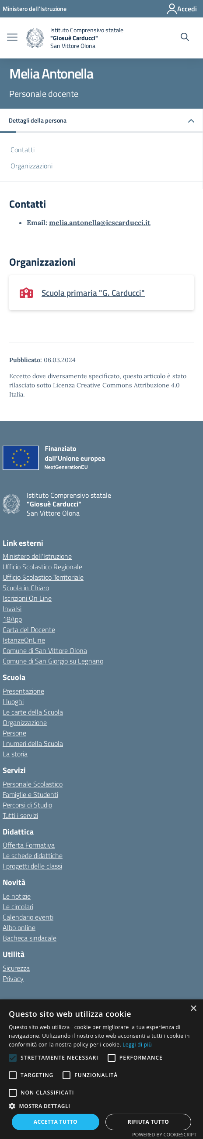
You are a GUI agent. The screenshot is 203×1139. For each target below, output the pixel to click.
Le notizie (17, 896)
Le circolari (18, 906)
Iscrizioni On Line (27, 598)
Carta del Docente (29, 629)
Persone (14, 733)
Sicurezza (16, 968)
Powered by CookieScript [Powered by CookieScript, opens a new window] (164, 1134)
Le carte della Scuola (33, 712)
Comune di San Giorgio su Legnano (53, 661)
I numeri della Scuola (33, 743)
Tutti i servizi (20, 815)
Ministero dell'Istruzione (37, 556)
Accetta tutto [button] (55, 1121)
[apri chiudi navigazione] (12, 38)
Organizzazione (25, 722)
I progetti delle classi (32, 866)
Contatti (22, 149)
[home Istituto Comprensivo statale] (74, 38)
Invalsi (12, 608)
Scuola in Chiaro (26, 587)
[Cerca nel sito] (185, 38)
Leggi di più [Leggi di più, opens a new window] (137, 1044)
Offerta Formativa (29, 845)
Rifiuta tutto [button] (148, 1121)
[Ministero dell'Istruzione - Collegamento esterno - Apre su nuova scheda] (34, 8)
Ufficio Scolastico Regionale (42, 566)
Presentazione (23, 691)
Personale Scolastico (33, 784)
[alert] (101, 1069)
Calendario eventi (28, 917)
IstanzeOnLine (24, 640)
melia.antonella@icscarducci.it (99, 222)
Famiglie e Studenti (30, 794)
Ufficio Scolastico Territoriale (43, 577)
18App (12, 619)
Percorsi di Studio (27, 805)
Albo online (19, 927)
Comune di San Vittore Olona (45, 650)
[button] (101, 121)
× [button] (193, 1009)
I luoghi (13, 701)
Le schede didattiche (33, 855)
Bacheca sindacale (29, 938)
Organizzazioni (31, 166)
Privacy (13, 978)
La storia (15, 754)
